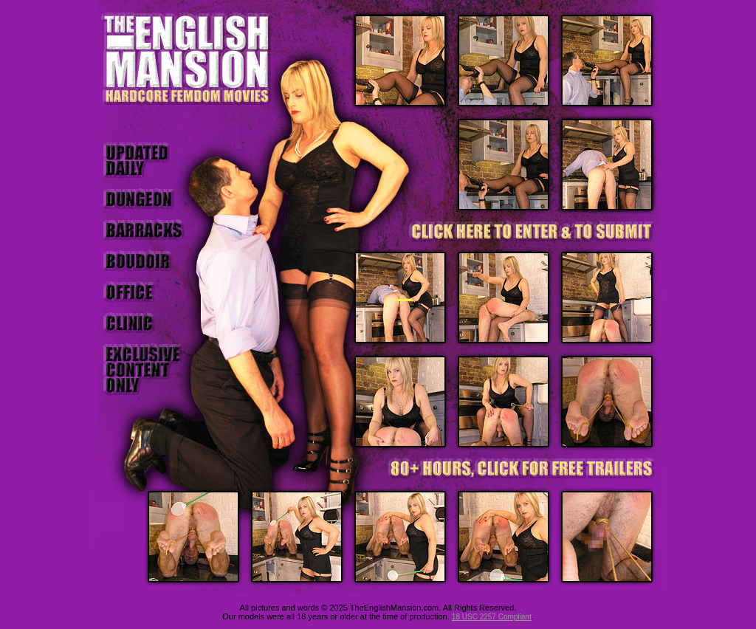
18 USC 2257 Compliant (492, 617)
